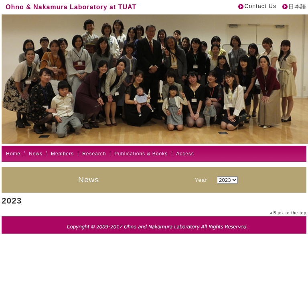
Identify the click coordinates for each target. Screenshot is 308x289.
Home (13, 154)
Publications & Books (141, 154)
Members (62, 154)
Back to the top (290, 213)
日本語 (297, 6)
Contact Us (260, 6)
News (36, 154)
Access (185, 154)
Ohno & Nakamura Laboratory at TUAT (71, 7)
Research (94, 154)
